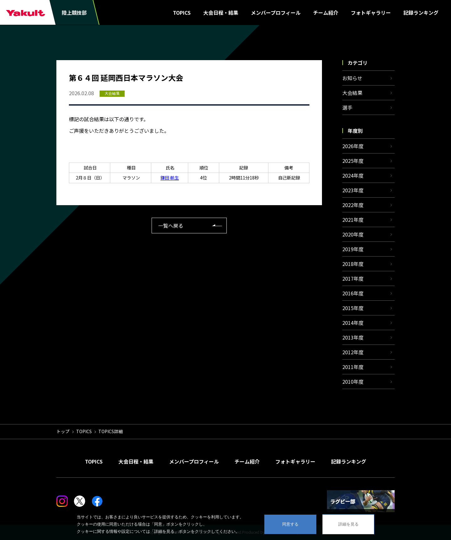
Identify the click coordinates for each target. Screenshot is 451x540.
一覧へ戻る (170, 225)
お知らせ (352, 77)
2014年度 (353, 322)
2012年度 (353, 352)
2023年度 (353, 190)
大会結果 (352, 92)
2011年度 (353, 366)
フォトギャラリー (371, 12)
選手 (347, 107)
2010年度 (353, 381)
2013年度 (353, 337)
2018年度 (353, 263)
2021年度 (353, 219)
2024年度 (353, 175)
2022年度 (353, 204)
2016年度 (353, 293)
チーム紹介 (325, 12)
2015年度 (353, 307)
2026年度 (353, 145)
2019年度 (353, 249)
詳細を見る (348, 524)
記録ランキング (420, 12)
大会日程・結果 (220, 12)
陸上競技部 (74, 12)
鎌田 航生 (169, 177)
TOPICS (182, 12)
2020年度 (353, 234)
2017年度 (353, 278)
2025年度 (353, 160)
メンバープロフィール (276, 12)
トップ (63, 431)
